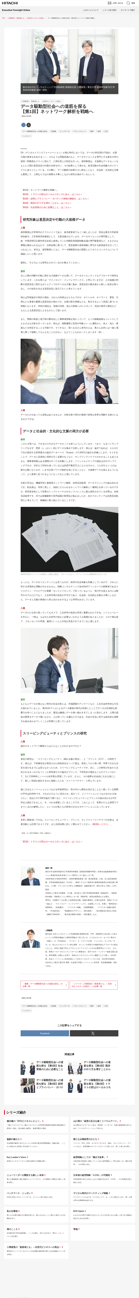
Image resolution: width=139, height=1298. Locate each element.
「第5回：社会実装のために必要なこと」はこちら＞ (46, 207)
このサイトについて (91, 10)
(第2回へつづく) (100, 824)
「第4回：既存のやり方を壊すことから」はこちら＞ (46, 203)
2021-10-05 (26, 116)
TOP (3, 18)
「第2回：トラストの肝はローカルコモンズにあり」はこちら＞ (52, 194)
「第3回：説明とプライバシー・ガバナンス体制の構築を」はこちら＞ (55, 198)
